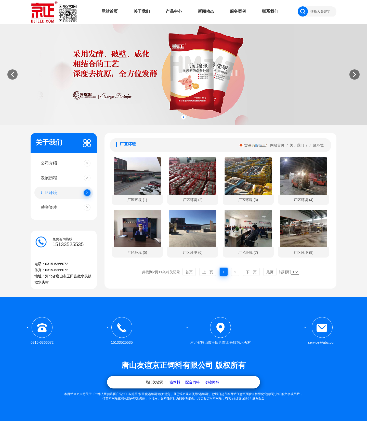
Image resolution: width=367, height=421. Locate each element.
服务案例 (238, 11)
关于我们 (142, 11)
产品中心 (174, 11)
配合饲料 (192, 382)
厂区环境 (316, 145)
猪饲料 (174, 382)
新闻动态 (206, 11)
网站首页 (109, 11)
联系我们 (270, 11)
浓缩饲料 (212, 382)
